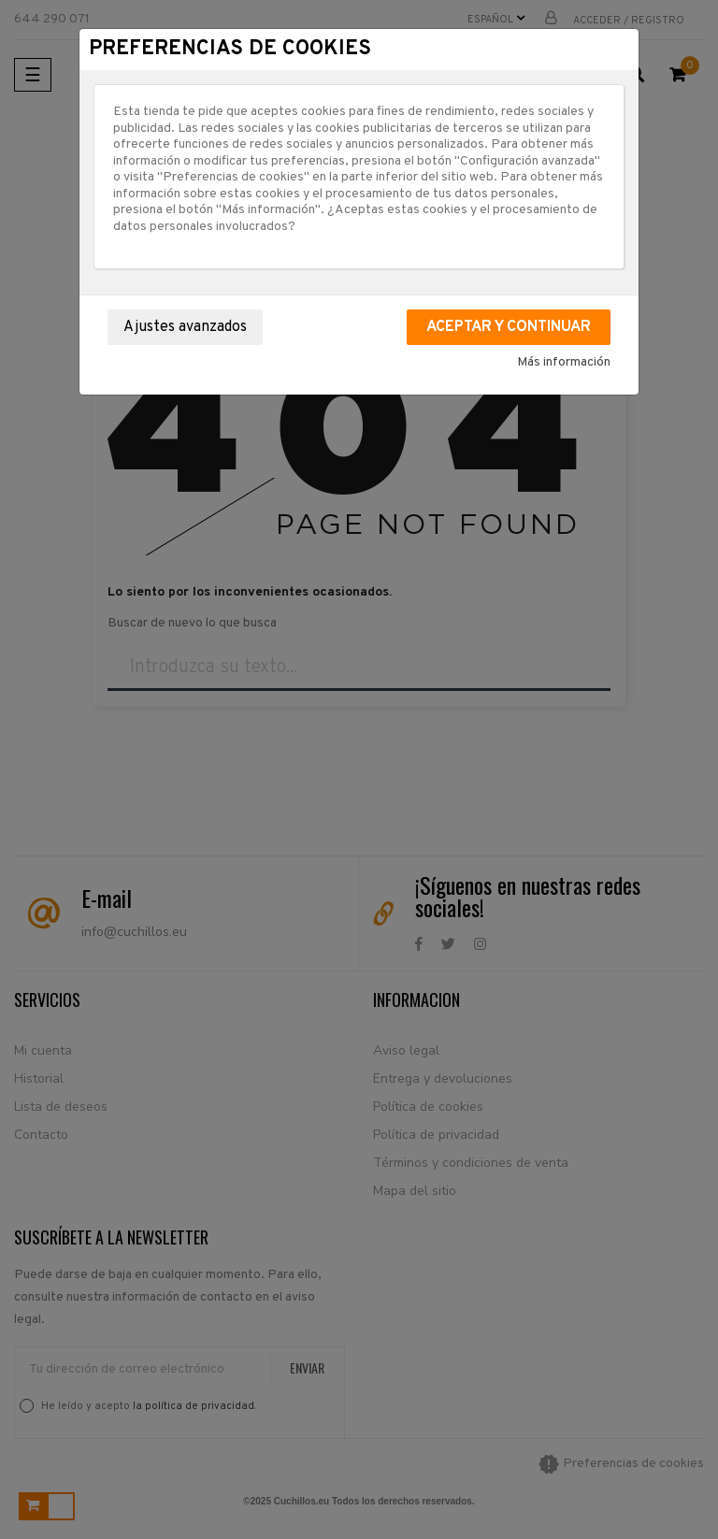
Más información (563, 362)
